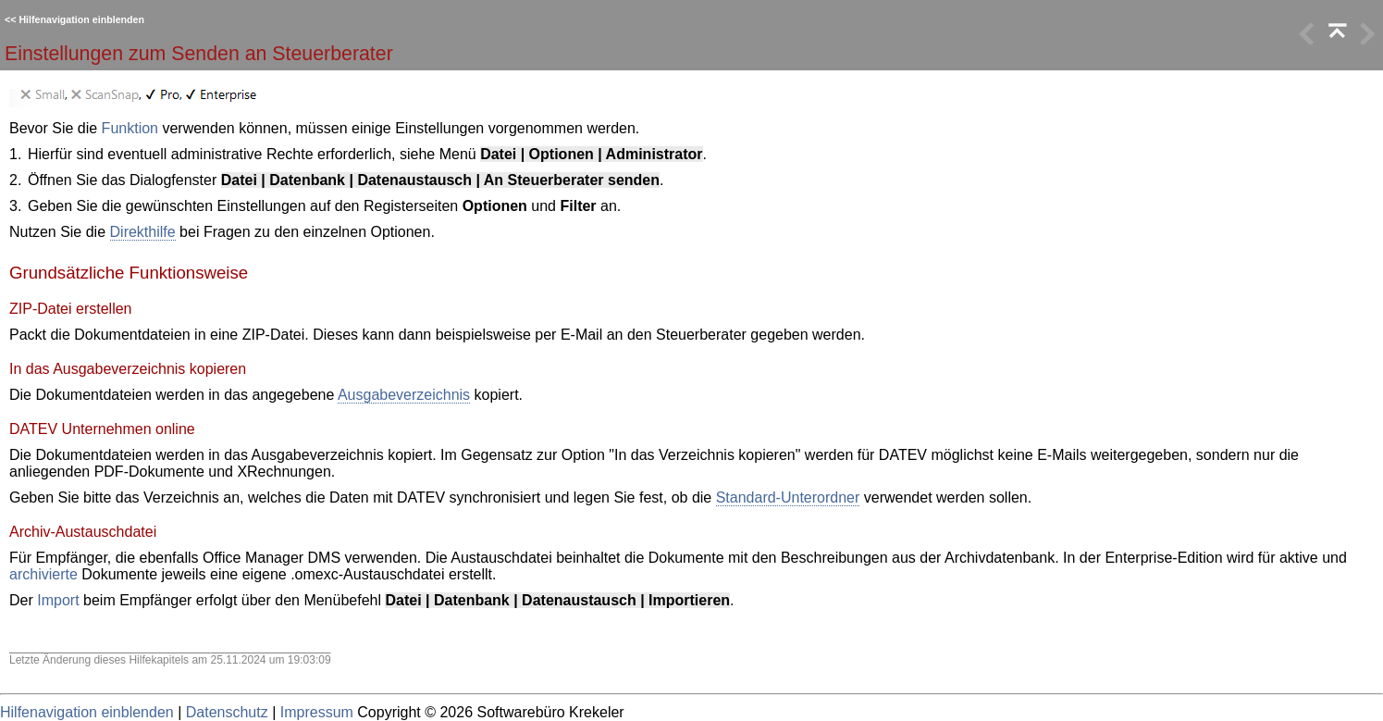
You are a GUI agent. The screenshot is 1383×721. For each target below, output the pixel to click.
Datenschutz (227, 712)
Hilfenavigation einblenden (81, 19)
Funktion (130, 128)
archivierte (43, 574)
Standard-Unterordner (788, 497)
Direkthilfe (143, 232)
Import (58, 600)
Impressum (316, 712)
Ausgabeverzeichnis (404, 395)
